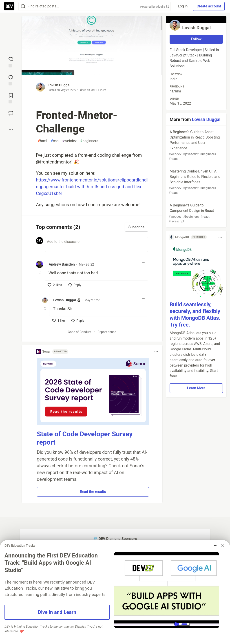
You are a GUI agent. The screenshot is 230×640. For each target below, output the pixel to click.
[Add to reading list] (11, 98)
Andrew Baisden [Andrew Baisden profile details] (62, 264)
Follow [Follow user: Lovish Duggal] (196, 39)
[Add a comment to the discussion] (96, 244)
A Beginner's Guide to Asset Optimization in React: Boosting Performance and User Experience (196, 145)
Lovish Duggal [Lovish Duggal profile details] (64, 300)
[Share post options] (10, 129)
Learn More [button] (196, 388)
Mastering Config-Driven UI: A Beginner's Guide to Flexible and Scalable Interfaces (196, 182)
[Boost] (11, 113)
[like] (55, 285)
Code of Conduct (79, 332)
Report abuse (106, 332)
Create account (209, 6)
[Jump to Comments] (11, 80)
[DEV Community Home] (9, 6)
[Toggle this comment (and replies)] (40, 272)
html (42, 141)
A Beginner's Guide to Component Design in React (196, 213)
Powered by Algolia (154, 6)
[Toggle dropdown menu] (143, 262)
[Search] (23, 6)
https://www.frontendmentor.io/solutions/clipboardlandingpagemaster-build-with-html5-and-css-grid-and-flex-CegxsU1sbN (92, 186)
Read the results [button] (93, 492)
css (55, 141)
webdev (69, 141)
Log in (183, 6)
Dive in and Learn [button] (57, 612)
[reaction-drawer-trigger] (11, 62)
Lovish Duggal (59, 85)
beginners (89, 141)
